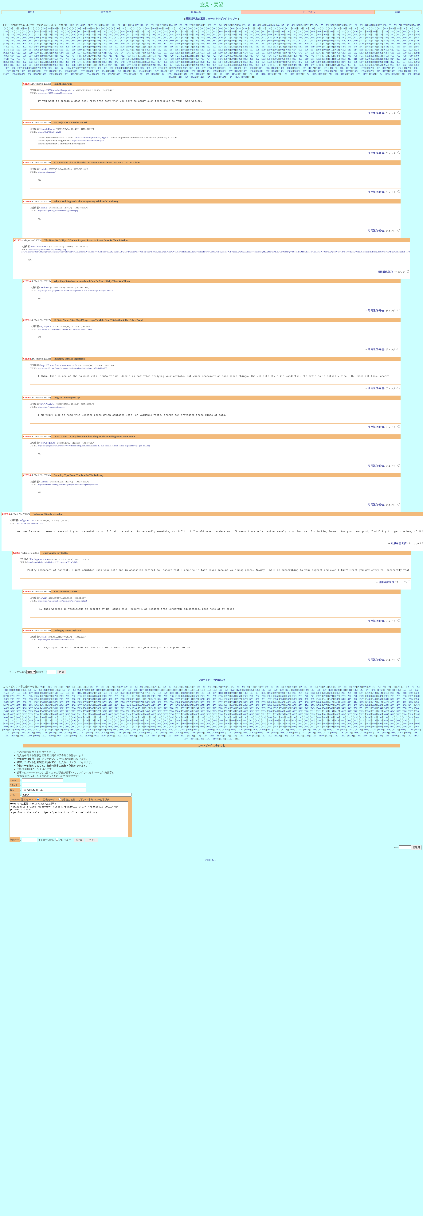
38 (239, 25)
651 (165, 52)
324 (245, 37)
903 (43, 64)
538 (306, 46)
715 (141, 55)
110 (184, 28)
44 (268, 25)
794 (208, 58)
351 (411, 37)
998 (210, 67)
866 (233, 61)
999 (216, 67)
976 (75, 67)
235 (116, 34)
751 (362, 55)
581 (153, 49)
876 (294, 61)
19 (147, 25)
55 (322, 25)
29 (195, 25)
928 (196, 64)
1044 (133, 71)
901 (31, 64)
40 (249, 25)
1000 (222, 67)
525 (227, 46)
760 (417, 55)
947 (313, 64)
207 (362, 31)
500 (74, 46)
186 (233, 31)
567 (67, 49)
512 (147, 46)
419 (411, 40)
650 (159, 52)
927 (190, 64)
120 (245, 28)
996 (197, 67)
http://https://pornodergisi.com (29, 529)
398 (282, 40)
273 (349, 34)
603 (288, 49)
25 (176, 25)
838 (61, 61)
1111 (212, 74)
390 (233, 40)
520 (196, 46)
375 (141, 40)
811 (313, 58)
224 (49, 34)
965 (7, 67)
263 (288, 34)
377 (153, 40)
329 (276, 37)
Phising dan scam (39, 565)
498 (61, 46)
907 (67, 64)
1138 (408, 74)
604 (294, 49)
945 (300, 64)
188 (245, 31)
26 (181, 25)
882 (331, 61)
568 (74, 49)
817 (349, 58)
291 (43, 37)
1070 (326, 71)
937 (251, 64)
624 (417, 49)
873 (276, 61)
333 (300, 37)
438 (110, 43)
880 (319, 61)
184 (221, 31)
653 (178, 52)
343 (362, 37)
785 (153, 58)
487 (411, 43)
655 (190, 52)
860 (196, 61)
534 (282, 46)
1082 (414, 71)
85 (49, 28)
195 (288, 31)
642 (110, 52)
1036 (74, 71)
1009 (289, 67)
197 (300, 31)
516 (172, 46)
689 (398, 52)
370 (110, 40)
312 (172, 37)
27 (186, 25)
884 (343, 61)
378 (159, 40)
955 (362, 64)
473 (325, 43)
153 (31, 31)
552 (392, 46)
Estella (43, 208)
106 (160, 28)
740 (294, 55)
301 (104, 37)
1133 (372, 74)
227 (67, 34)
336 (319, 37)
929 (202, 64)
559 (18, 49)
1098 (117, 74)
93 (88, 28)
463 (263, 43)
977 (81, 67)
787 (165, 58)
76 (6, 28)
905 (55, 64)
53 (312, 25)
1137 (401, 74)
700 (49, 55)
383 (190, 40)
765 (31, 58)
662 (233, 52)
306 (135, 37)
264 (294, 34)
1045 (141, 71)
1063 (274, 71)
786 (159, 58)
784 (147, 58)
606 (306, 49)
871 (263, 61)
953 (349, 64)
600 (270, 49)
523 (214, 46)
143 (386, 28)
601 (276, 49)
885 (349, 61)
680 (343, 52)
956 (368, 64)
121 (251, 28)
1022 (385, 67)
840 (74, 61)
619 (386, 49)
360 (49, 40)
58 (336, 25)
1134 (379, 74)
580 (147, 49)
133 (324, 28)
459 (239, 43)
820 (368, 58)
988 (148, 67)
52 (307, 25)
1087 (36, 74)
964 (417, 64)
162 (86, 31)
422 (12, 43)
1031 (37, 71)
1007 (274, 67)
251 (215, 34)
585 (178, 49)
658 (208, 52)
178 (184, 31)
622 (404, 49)
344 (368, 37)
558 (12, 49)
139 (361, 28)
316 (196, 37)
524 (221, 46)
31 (205, 25)
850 (135, 61)
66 (375, 25)
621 (398, 49)
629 (31, 52)
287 (18, 37)
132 (318, 28)
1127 (328, 74)
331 (288, 37)
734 (257, 55)
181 (202, 31)
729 (227, 55)
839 (67, 61)
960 (392, 64)
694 (12, 55)
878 (306, 61)
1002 (237, 67)
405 (325, 40)
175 (165, 31)
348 (392, 37)
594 (233, 49)
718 (159, 55)
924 (172, 64)
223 (43, 34)
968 (26, 67)
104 (148, 28)
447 (165, 43)
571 (92, 49)
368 (98, 40)
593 (227, 49)
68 (385, 25)
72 (404, 25)
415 (386, 40)
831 (18, 61)
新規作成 (106, 12)
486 (404, 43)
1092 (73, 74)
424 (24, 43)
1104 (161, 74)
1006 (267, 67)
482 (380, 43)
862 (208, 61)
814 (331, 58)
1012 (311, 67)
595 (239, 49)
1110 (205, 74)
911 (92, 64)
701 (55, 55)
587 (190, 49)
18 (142, 25)
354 (12, 40)
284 (417, 34)
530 (257, 46)
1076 (370, 71)
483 (386, 43)
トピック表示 (307, 12)
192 (270, 31)
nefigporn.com (26, 526)
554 (404, 46)
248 (196, 34)
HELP (31, 12)
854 (159, 61)
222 (37, 34)
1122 (292, 74)
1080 (400, 71)
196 (294, 31)
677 (325, 52)
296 (74, 37)
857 (178, 61)
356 (24, 40)
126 (282, 28)
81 (30, 28)
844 (98, 61)
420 (417, 40)
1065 (289, 71)
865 (227, 61)
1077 (378, 71)
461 (251, 43)
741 (300, 55)
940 (270, 64)
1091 (66, 74)
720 (172, 55)
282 (404, 34)
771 (67, 58)
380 (172, 40)
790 (184, 58)
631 (43, 52)
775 (92, 58)
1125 (313, 74)
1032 (45, 71)
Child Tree (210, 874)
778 (110, 58)
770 (61, 58)
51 (302, 25)
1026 (414, 67)
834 (37, 61)
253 (227, 34)
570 (86, 49)
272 (343, 34)
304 (123, 37)
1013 (318, 67)
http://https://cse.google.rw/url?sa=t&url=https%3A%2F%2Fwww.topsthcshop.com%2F (75, 293)
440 (122, 43)
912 (98, 64)
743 (313, 55)
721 (178, 55)
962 (404, 64)
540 (319, 46)
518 (184, 46)
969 (32, 67)
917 (129, 64)
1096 (102, 74)
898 (12, 64)
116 (221, 28)
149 (6, 31)
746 (331, 55)
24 (171, 25)
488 (417, 43)
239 (141, 34)
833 (31, 61)
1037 (82, 71)
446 (159, 43)
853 (153, 61)
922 (159, 64)
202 (331, 31)
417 (398, 40)
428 (49, 43)
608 (319, 49)
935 (239, 64)
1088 (43, 74)
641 (104, 52)
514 (159, 46)
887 (362, 61)
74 (414, 25)
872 (270, 61)
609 (325, 49)
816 (343, 58)
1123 (299, 74)
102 (135, 28)
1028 (15, 71)
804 (270, 58)
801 (251, 58)
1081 (407, 71)
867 (239, 61)
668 (270, 52)
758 (404, 55)
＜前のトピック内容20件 (211, 688)
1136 (394, 74)
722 (184, 55)
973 (56, 67)
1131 (357, 74)
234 (110, 34)
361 (55, 40)
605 (300, 49)
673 (300, 52)
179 (190, 31)
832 (24, 61)
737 (276, 55)
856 (172, 61)
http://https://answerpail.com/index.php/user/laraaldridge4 (62, 607)
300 (98, 37)
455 (215, 43)
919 (141, 64)
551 (386, 46)
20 (152, 25)
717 (153, 55)
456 (221, 43)
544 (343, 46)
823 (386, 58)
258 (257, 34)
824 (392, 58)
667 (263, 52)
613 (349, 49)
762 (12, 58)
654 (184, 52)
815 (337, 58)
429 (55, 43)
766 (37, 58)
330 (282, 37)
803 (264, 58)
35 (225, 25)
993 (179, 67)
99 (117, 28)
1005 (259, 67)
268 (319, 34)
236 (122, 34)
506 (110, 46)
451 (190, 43)
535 (288, 46)
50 (297, 25)
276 (368, 34)
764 (24, 58)
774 (86, 58)
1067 (304, 71)
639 (92, 52)
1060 (252, 71)
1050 (178, 71)
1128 (335, 74)
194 (282, 31)
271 (337, 34)
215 (411, 31)
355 (18, 40)
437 (104, 43)
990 (161, 67)
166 (110, 31)
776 (98, 58)
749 (349, 55)
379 (165, 40)
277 (374, 34)
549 (374, 46)
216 (417, 31)
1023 (392, 67)
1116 (248, 74)
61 (351, 25)
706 (86, 55)
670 (282, 52)
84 (45, 28)
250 (208, 34)
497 (55, 46)
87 (59, 28)
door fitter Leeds (39, 248)
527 (239, 46)
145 (398, 28)
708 (98, 55)
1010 (296, 67)
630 (37, 52)
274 (356, 34)
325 (251, 37)
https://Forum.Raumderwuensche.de (58, 368)
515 (165, 46)
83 (40, 28)
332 (294, 37)
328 (270, 37)
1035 (67, 71)
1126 (321, 74)
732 (245, 55)
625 (6, 52)
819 (362, 58)
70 (395, 25)
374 (135, 40)
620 (392, 49)
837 (55, 61)
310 (159, 37)
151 (18, 31)
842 (86, 61)
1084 (14, 74)
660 (221, 52)
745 (325, 55)
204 (343, 31)
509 (129, 46)
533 (276, 46)
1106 (176, 74)
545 (349, 46)
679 (337, 52)
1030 (30, 71)
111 (190, 28)
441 (129, 43)
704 (74, 55)
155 (43, 31)
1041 (111, 71)
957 (374, 64)
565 (55, 49)
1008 (281, 67)
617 (374, 49)
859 (190, 61)
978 (87, 67)
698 (37, 55)
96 (103, 28)
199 (313, 31)
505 (104, 46)
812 (319, 58)
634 (61, 52)
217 (6, 34)
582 (159, 49)
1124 (306, 74)
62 (356, 25)
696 (24, 55)
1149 (237, 77)
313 (178, 37)
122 (257, 28)
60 (346, 25)
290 (37, 37)
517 (178, 46)
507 (116, 46)
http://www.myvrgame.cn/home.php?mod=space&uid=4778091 (65, 332)
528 (245, 46)
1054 (207, 71)
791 (190, 58)
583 (165, 49)
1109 (198, 74)
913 (104, 64)
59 (341, 25)
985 (130, 67)
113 (202, 28)
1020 (370, 67)
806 (282, 58)
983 (118, 67)
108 (172, 28)
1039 (97, 71)
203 (337, 31)
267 (313, 34)
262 (282, 34)
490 (12, 46)
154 (37, 31)
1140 (171, 77)
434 (86, 43)
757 (398, 55)
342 (355, 37)
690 (404, 52)
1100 (132, 74)
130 (306, 28)
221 (31, 34)
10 (103, 25)
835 (43, 61)
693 (6, 55)
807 (288, 58)
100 (123, 28)
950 (331, 64)
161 (80, 31)
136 (343, 28)
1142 (185, 77)
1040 (104, 71)
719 (165, 55)
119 (239, 28)
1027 (8, 71)
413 (374, 40)
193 (276, 31)
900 (24, 64)
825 (398, 58)
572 (98, 49)
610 (331, 49)
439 (116, 43)
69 (390, 25)
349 (398, 37)
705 (80, 55)
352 (417, 37)
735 (263, 55)
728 (221, 55)
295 (67, 37)
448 (172, 43)
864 (221, 61)
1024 (400, 67)
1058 (237, 71)
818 (355, 58)
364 (74, 40)
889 (374, 61)
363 (67, 40)
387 (215, 40)
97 (108, 28)
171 (141, 31)
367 (92, 40)
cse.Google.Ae (47, 447)
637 (80, 52)
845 (104, 61)
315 (190, 37)
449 (178, 43)
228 (74, 34)
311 (165, 37)
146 (404, 28)
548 (368, 46)
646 (135, 52)
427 (43, 43)
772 (74, 58)
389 (227, 40)
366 (86, 40)
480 (368, 43)
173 (153, 31)
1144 (200, 77)
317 (202, 37)
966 (13, 67)
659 (215, 52)
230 (86, 34)
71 (399, 25)
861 (202, 61)
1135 (387, 74)
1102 (147, 74)
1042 (119, 71)
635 (67, 52)
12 (113, 25)
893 (398, 61)
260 (270, 34)
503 (92, 46)
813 (325, 58)
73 (409, 25)
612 (343, 49)
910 (86, 64)
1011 (303, 67)
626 (12, 52)
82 (35, 28)
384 (196, 40)
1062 (267, 71)
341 (349, 37)
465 (276, 43)
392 (245, 40)
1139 (416, 74)
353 (6, 40)
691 (411, 52)
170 (135, 31)
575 (116, 49)
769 (55, 58)
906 (61, 64)
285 (6, 37)
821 (374, 58)
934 (233, 64)
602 (282, 49)
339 (337, 37)
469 (300, 43)
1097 (110, 74)
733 (251, 55)
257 (251, 34)
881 (325, 61)
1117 (255, 74)
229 (80, 34)
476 (343, 43)
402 (306, 40)
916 (122, 64)
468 (294, 43)
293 (55, 37)
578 (135, 49)
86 (54, 28)
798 (233, 58)
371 (116, 40)
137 (349, 28)
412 (368, 40)
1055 (215, 71)
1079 (392, 71)
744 (319, 55)
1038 (89, 71)
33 (215, 25)
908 (74, 64)
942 (282, 64)
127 (288, 28)
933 (227, 64)
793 (202, 58)
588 (196, 49)
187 (239, 31)
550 (380, 46)
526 (233, 46)
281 (398, 34)
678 (331, 52)
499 (67, 46)
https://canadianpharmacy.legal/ (88, 141)
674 (306, 52)
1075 (363, 71)
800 (245, 58)
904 (49, 64)
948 (319, 64)
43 (263, 25)
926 (184, 64)
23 (166, 25)
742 (306, 55)
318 (208, 37)
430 (61, 43)
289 (31, 37)
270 (331, 34)
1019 (363, 67)
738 (282, 55)
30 (200, 25)
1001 (230, 67)
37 (234, 25)
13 (118, 25)
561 (31, 49)
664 (245, 52)
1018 (355, 67)
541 (325, 46)
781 (129, 58)
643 (116, 52)
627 (18, 52)
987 (142, 67)
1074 (355, 71)
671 (288, 52)
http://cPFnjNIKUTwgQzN (49, 132)
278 (380, 34)
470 (306, 43)
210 (380, 31)
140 (367, 28)
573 (104, 49)
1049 (170, 71)
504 (98, 46)
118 (233, 28)
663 (239, 52)
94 (93, 28)
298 (86, 37)
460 (245, 43)
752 (368, 55)
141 (373, 28)
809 (300, 58)
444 (147, 43)
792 (196, 58)
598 (257, 49)
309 (153, 37)
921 (153, 64)
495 (43, 46)
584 (172, 49)
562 (37, 49)
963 (411, 64)
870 (257, 61)
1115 (241, 74)
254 (233, 34)
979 (93, 67)
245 (178, 34)
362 (61, 40)
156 (49, 31)
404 (319, 40)
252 (221, 34)
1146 (215, 77)
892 (392, 61)
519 (190, 46)
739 (288, 55)
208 (368, 31)
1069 (318, 71)
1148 (229, 77)
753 (374, 55)
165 (104, 31)
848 (122, 61)
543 (337, 46)
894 (404, 61)
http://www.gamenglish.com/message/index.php (58, 212)
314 (184, 37)
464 (270, 43)
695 (18, 55)
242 (159, 34)
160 (74, 31)
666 (257, 52)
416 (392, 40)
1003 (244, 67)
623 (411, 49)
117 (227, 28)
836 (49, 61)
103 (141, 28)
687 (386, 52)
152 (24, 31)
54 (317, 25)
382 (184, 40)
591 (215, 49)
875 (288, 61)
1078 (385, 71)
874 (282, 61)
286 (12, 37)
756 (392, 55)
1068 (311, 71)
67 (380, 25)
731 (239, 55)
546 (355, 46)
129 (300, 28)
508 (123, 46)
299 (92, 37)
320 (221, 37)
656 (196, 52)
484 (392, 43)
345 (374, 37)
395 (264, 40)
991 (167, 67)
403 (313, 40)
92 (83, 28)
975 (69, 67)
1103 (154, 74)
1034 (59, 71)
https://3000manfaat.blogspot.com (57, 90)
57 (332, 25)
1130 (350, 74)
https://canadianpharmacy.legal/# (91, 138)
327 (263, 37)
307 (141, 37)
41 (254, 25)
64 (365, 25)
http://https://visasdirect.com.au (51, 411)
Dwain (43, 604)
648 (147, 52)
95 (98, 28)
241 (153, 34)
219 (18, 34)
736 (270, 55)
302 (110, 37)
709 (104, 55)
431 (67, 43)
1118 (263, 74)
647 (141, 52)
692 (417, 52)
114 (208, 28)
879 (313, 61)
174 (159, 31)
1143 (193, 77)
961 (398, 64)
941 (276, 64)
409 (349, 40)
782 (135, 58)
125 (275, 28)
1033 (52, 71)
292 (49, 37)
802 (257, 58)
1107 (183, 74)
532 (270, 46)
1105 (168, 74)
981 (106, 67)
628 (24, 52)
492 (24, 46)
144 (392, 28)
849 (129, 61)
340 (343, 37)
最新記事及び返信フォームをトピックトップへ (211, 18)
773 (80, 58)
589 (202, 49)
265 (300, 34)
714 (135, 55)
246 (184, 34)
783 (141, 58)
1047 (156, 71)
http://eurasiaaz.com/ (47, 172)
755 (386, 55)
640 (98, 52)
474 (331, 43)
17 (137, 25)
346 (380, 37)
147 (410, 28)
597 (251, 49)
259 (263, 34)
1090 (58, 74)
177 (178, 31)
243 (165, 34)
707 (92, 55)
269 (325, 34)
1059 (244, 71)
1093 (80, 74)
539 (313, 46)
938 (257, 64)
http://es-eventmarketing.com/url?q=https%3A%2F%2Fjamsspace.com (68, 490)
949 (325, 64)
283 (411, 34)
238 (135, 34)
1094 (88, 74)
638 (86, 52)
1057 (230, 71)
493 (31, 46)
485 (398, 43)
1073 (348, 71)
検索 (397, 12)
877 (300, 61)
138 (355, 28)
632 (49, 52)
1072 (340, 71)
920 (147, 64)
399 (288, 40)
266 (306, 34)
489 (6, 46)
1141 (178, 77)
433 (80, 43)
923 (165, 64)
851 (141, 61)
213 (398, 31)
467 (288, 43)
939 (263, 64)
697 (31, 55)
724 (196, 55)
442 (135, 43)
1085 (21, 74)
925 (178, 64)
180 (196, 31)
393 (251, 40)
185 (227, 31)
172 (147, 31)
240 (147, 34)
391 (239, 40)
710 (110, 55)
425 (31, 43)
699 (43, 55)
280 (392, 34)
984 (124, 67)
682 (356, 52)
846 (110, 61)
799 (239, 58)
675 (313, 52)
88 (64, 28)
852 (147, 61)
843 (92, 61)
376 (147, 40)
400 (294, 40)
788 (172, 58)
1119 (270, 74)
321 (227, 37)
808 (294, 58)
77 (11, 28)
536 (294, 46)
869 (251, 61)
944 (294, 64)
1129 (343, 74)
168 (123, 31)
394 (257, 40)
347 (386, 37)
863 (215, 61)
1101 (139, 74)
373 (129, 40)
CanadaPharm (47, 129)
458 (233, 43)
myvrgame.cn (47, 329)
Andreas (44, 289)
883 (337, 61)
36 (229, 25)
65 (370, 25)
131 (312, 28)
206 (356, 31)
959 (386, 64)
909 (80, 64)
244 (172, 34)
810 (306, 58)
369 (104, 40)
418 (404, 40)
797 (227, 58)
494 (37, 46)
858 (184, 61)
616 (368, 49)
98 (113, 28)
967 (20, 67)
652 (172, 52)
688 (392, 52)
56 (327, 25)
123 (263, 28)
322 (233, 37)
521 (202, 46)
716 (147, 55)
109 (178, 28)
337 (325, 37)
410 (356, 40)
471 (313, 43)
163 (92, 31)
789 (178, 58)
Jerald (43, 644)
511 (141, 46)
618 (380, 49)
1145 (207, 77)
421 (6, 43)
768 (49, 58)
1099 (125, 74)
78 (15, 28)
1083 (6, 74)
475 (337, 43)
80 (25, 28)
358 (37, 40)
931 (214, 64)
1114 (234, 74)
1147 (222, 77)
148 (416, 28)
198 (306, 31)
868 (245, 61)
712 (122, 55)
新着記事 (196, 12)
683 (362, 52)
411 (362, 40)
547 (362, 46)
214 (404, 31)
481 (374, 43)
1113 (227, 74)
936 (245, 64)
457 (227, 43)
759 (411, 55)
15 (127, 25)
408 (343, 40)
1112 (219, 74)
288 (24, 37)
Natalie (44, 169)
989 (154, 67)
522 (208, 46)
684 (368, 52)
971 (44, 67)
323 (239, 37)
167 (116, 31)
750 (355, 55)
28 (191, 25)
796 (221, 58)
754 (380, 55)
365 (80, 40)
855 (165, 61)
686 (380, 52)
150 (12, 31)
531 (263, 46)
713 (129, 55)
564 (49, 49)
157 (55, 31)
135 (337, 28)
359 (43, 40)
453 (202, 43)
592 (221, 49)
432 (74, 43)
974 (63, 67)
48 (288, 25)
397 (276, 40)
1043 (126, 71)
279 (386, 34)
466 (282, 43)
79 (20, 28)
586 (184, 49)
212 (392, 31)
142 (380, 28)
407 (337, 40)
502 (86, 46)
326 (257, 37)
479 (362, 43)
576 (123, 49)
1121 (284, 74)
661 (227, 52)
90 (74, 28)
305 (129, 37)
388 (221, 40)
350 (404, 37)
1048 (163, 71)
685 (374, 52)
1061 (259, 71)
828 (417, 58)
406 (331, 40)
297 (80, 37)
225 (55, 34)
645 (129, 52)
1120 (277, 74)
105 (154, 28)
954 (355, 64)
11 (108, 25)
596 (245, 49)
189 (251, 31)
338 (331, 37)
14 (122, 25)
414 (380, 40)
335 (313, 37)
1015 (333, 67)
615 (362, 49)
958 (380, 64)
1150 (244, 77)
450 (184, 43)
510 (135, 46)
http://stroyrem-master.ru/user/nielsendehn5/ (56, 647)
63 (361, 25)
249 (202, 34)
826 (404, 58)
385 (202, 40)
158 (61, 31)
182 (208, 31)
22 (161, 25)
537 (300, 46)
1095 (95, 74)
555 (411, 46)
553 (398, 46)
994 (185, 67)
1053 (200, 71)
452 (196, 43)
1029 (22, 71)
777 (104, 58)
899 (18, 64)
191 (264, 31)
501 (80, 46)
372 (123, 40)
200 (319, 31)
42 (258, 25)
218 (12, 34)
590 (208, 49)
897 (6, 64)
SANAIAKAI (47, 407)
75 (419, 25)
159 (67, 31)
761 (6, 58)
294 (61, 37)
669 (276, 52)
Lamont (44, 486)
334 (306, 37)
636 (74, 52)
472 (319, 43)
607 (313, 49)
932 (221, 64)
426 (37, 43)
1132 (365, 74)
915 (116, 64)
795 (215, 58)
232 (98, 34)
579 (141, 49)
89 (69, 28)
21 (156, 25)
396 (270, 40)
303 (116, 37)
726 (208, 55)
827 (411, 58)
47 (283, 25)
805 (276, 58)
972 (50, 67)
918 (135, 64)
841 (80, 61)
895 (411, 61)
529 (251, 46)
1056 (222, 71)
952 (343, 64)
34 (220, 25)
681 (349, 52)
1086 (29, 74)
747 (337, 55)
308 (147, 37)
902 (37, 64)
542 (331, 46)
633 (55, 52)
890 (380, 61)
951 (337, 64)
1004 (252, 67)
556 (417, 46)
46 (278, 25)
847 (116, 61)
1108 (190, 74)
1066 (296, 71)
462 (257, 43)
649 (153, 52)
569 (80, 49)
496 (49, 46)
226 (61, 34)
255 (239, 34)
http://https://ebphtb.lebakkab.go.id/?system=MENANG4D (52, 568)
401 (300, 40)
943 (288, 64)
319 (214, 37)
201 (325, 31)
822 (380, 58)
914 (110, 64)
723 (190, 55)
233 (104, 34)
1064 (281, 71)
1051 (185, 71)
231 (92, 34)
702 (61, 55)
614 (355, 49)
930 (208, 64)
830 (12, 61)
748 (343, 55)
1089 (51, 74)
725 (202, 55)
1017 (348, 67)
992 (173, 67)
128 (294, 28)
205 (349, 31)
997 (204, 67)
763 (18, 58)
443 (141, 43)
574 (110, 49)
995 (191, 67)
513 (153, 46)
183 (215, 31)
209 (374, 31)
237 (129, 34)
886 (356, 61)
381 (178, 40)
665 (251, 52)
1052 (193, 71)
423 (18, 43)
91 (79, 28)
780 (123, 58)
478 (356, 43)
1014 (326, 67)
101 (129, 28)
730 (233, 55)
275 (362, 34)
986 (136, 67)
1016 (340, 67)
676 (319, 52)
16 (132, 25)
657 (202, 52)
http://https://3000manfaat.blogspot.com (55, 93)
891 (386, 61)
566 (61, 49)
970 (38, 67)
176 (172, 31)
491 (18, 46)
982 (112, 67)
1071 (333, 71)
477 (349, 43)
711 (116, 55)
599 (264, 49)
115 (215, 28)
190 (257, 31)
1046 (148, 71)
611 (337, 49)
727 (214, 55)
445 (153, 43)
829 (6, 61)
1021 (378, 67)
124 (269, 28)
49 (293, 25)
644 (122, 52)
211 (386, 31)
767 (43, 58)
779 (116, 58)
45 (273, 25)
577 (129, 49)
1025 (407, 67)
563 (43, 49)
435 (92, 43)
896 (417, 61)
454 (208, 43)
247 (190, 34)
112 (196, 28)
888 (368, 61)
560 (24, 49)
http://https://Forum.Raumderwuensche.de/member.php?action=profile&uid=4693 (72, 371)
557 (6, 49)
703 (67, 55)
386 (208, 40)
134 (331, 28)
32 (210, 25)
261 (276, 34)
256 (245, 34)
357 (31, 40)
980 (99, 67)
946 (306, 64)
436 (98, 43)
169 (129, 31)
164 (98, 31)
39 (244, 25)
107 (166, 28)
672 (294, 52)
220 (24, 34)
